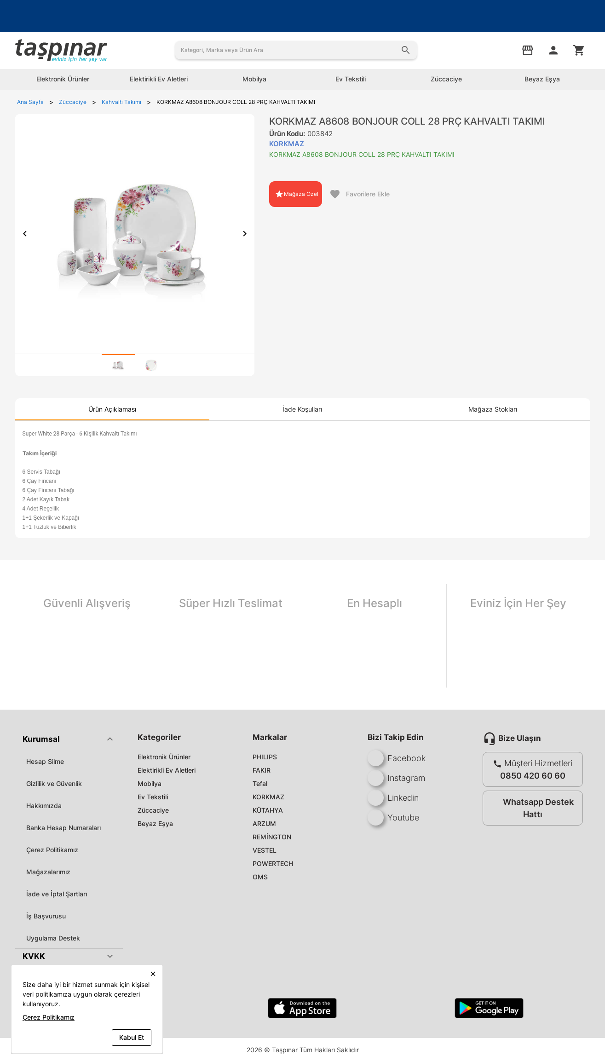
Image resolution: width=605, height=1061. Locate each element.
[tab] (118, 365)
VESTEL (265, 850)
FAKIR (262, 770)
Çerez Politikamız (52, 850)
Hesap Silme (45, 761)
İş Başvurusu (46, 916)
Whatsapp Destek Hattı (531, 808)
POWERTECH (273, 863)
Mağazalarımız (48, 872)
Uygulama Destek (53, 938)
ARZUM (264, 823)
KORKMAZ (268, 797)
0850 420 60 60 (532, 775)
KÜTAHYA (268, 810)
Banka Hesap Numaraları (63, 828)
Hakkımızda (44, 805)
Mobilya (149, 783)
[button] (69, 739)
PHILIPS (265, 757)
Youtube (393, 817)
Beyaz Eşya (155, 823)
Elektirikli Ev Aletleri (167, 770)
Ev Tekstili (153, 797)
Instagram (396, 778)
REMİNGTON (272, 837)
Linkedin (393, 798)
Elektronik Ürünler (164, 757)
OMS (260, 877)
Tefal (260, 783)
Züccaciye (153, 810)
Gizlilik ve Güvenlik (54, 783)
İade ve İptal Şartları (56, 894)
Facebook (397, 758)
